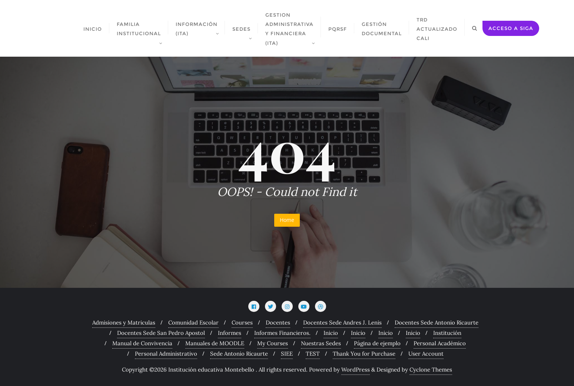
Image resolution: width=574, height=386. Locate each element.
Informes (229, 332)
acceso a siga (510, 28)
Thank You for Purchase (364, 353)
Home (287, 219)
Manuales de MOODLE (214, 343)
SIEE (287, 353)
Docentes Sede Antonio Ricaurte (436, 322)
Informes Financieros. (282, 332)
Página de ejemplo (377, 343)
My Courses (272, 343)
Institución (447, 332)
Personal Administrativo (166, 353)
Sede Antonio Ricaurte (239, 353)
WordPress (355, 369)
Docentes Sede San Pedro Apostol (161, 332)
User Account (426, 353)
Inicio (331, 332)
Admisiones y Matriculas (123, 322)
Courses (242, 322)
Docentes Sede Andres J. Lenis (342, 322)
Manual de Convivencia (142, 343)
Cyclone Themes (430, 369)
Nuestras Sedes (321, 343)
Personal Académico (440, 343)
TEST (313, 353)
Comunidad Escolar (193, 322)
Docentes (278, 322)
